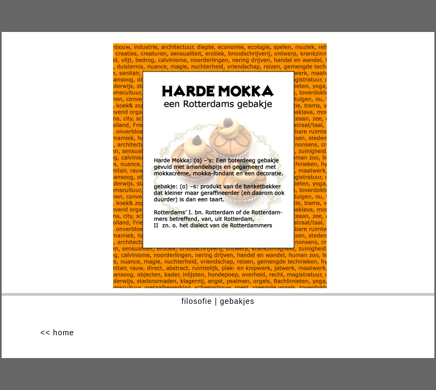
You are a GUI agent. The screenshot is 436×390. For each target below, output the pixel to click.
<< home (57, 332)
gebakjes (237, 301)
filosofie (197, 301)
